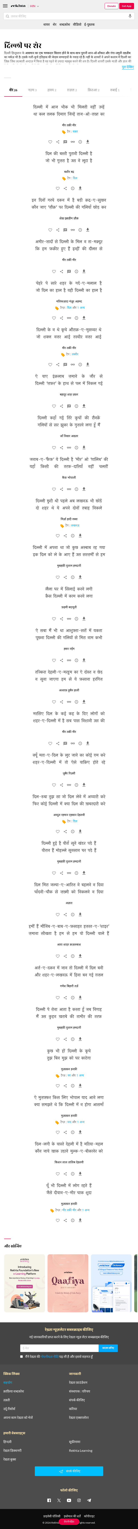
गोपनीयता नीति (50, 1356)
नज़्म (32, 90)
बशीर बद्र (69, 172)
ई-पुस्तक (89, 24)
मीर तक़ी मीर (69, 125)
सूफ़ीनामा (74, 1441)
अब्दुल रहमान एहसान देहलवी (69, 815)
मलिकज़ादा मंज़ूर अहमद (69, 302)
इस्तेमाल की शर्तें (72, 1516)
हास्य (52, 90)
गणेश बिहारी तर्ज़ (69, 986)
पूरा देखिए (128, 67)
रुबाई (114, 90)
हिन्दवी (7, 1441)
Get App (126, 6)
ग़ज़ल (72, 90)
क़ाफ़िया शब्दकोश (13, 1391)
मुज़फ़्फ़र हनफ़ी (69, 1069)
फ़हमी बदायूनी (69, 607)
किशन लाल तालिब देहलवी (69, 1162)
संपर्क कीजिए (77, 1400)
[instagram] (79, 1500)
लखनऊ (75, 526)
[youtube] (69, 1500)
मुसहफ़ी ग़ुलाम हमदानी (69, 566)
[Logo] (18, 6)
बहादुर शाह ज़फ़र (69, 395)
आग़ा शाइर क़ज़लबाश (69, 945)
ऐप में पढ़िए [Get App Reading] (69, 1521)
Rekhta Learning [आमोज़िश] (80, 1450)
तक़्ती (6, 1400)
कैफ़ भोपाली (69, 478)
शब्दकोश (64, 24)
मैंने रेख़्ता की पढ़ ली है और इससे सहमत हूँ (56, 1356)
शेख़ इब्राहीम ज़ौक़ (69, 218)
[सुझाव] (80, 142)
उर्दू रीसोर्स (9, 1408)
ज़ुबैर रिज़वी (69, 773)
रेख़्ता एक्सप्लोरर (79, 1417)
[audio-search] (130, 16)
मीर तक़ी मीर (69, 1210)
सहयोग (7, 1382)
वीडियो (77, 24)
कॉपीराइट (89, 1516)
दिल (75, 178)
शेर (13, 90)
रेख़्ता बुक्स (9, 1459)
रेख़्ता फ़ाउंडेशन (78, 1382)
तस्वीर (75, 355)
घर (69, 1076)
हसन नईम (69, 649)
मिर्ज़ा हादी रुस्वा (69, 519)
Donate (111, 6)
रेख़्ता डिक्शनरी (12, 1450)
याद (69, 1122)
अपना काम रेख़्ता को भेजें (18, 1417)
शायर (46, 24)
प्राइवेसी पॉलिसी (51, 1516)
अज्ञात (69, 903)
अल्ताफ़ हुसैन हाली (69, 690)
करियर (73, 1408)
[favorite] (50, 142)
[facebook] (49, 1500)
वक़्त (75, 132)
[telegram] (89, 1500)
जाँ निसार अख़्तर (69, 436)
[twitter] (59, 1500)
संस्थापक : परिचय (79, 1391)
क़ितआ (93, 90)
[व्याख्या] (65, 142)
